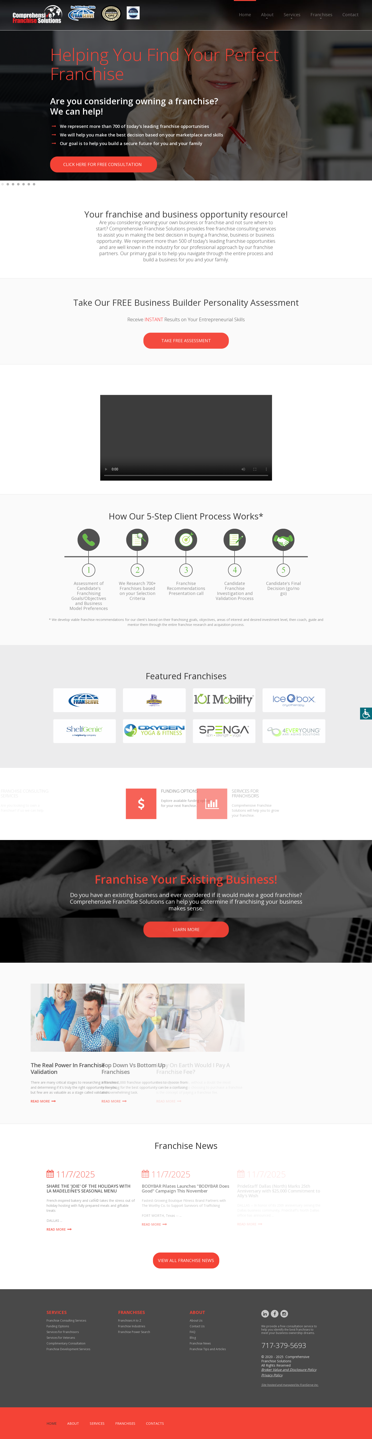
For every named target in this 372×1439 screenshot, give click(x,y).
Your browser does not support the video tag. (186, 490)
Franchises (321, 14)
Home (245, 14)
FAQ (192, 1332)
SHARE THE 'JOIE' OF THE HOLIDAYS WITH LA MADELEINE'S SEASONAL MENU (89, 1188)
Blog (193, 1338)
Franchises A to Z (129, 1320)
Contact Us (197, 1326)
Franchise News (200, 1343)
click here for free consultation (102, 164)
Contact (350, 14)
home (52, 1423)
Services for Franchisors (63, 1332)
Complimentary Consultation (66, 1343)
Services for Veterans (61, 1338)
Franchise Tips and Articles (208, 1349)
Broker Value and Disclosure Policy (288, 1369)
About (267, 14)
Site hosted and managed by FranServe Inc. (290, 1385)
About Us (196, 1320)
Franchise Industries (131, 1326)
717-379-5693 (283, 1345)
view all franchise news (186, 1260)
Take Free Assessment (186, 368)
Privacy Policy (272, 1375)
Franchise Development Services (68, 1349)
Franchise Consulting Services (66, 1320)
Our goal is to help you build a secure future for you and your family (131, 143)
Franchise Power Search (134, 1332)
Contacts (155, 1423)
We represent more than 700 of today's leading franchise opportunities (134, 126)
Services (292, 14)
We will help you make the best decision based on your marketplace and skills (141, 135)
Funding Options (103, 791)
